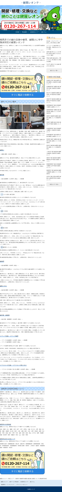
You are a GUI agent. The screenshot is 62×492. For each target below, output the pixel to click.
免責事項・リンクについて (7, 484)
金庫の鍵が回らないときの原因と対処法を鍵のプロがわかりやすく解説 (53, 53)
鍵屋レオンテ (4, 481)
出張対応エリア (34, 32)
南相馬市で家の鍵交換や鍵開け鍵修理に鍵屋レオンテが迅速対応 (53, 172)
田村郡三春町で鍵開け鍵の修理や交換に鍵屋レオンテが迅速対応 (53, 141)
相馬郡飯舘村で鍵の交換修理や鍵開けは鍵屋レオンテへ (53, 106)
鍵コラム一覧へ (54, 70)
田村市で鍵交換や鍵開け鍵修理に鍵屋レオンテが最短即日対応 (53, 147)
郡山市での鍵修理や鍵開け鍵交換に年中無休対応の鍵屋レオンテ (53, 94)
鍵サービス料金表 (14, 481)
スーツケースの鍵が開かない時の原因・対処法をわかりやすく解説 (53, 47)
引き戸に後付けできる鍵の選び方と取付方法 (53, 65)
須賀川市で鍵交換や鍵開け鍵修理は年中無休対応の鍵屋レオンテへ (53, 100)
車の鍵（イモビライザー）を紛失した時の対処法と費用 (53, 41)
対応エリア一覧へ (54, 184)
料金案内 (24, 32)
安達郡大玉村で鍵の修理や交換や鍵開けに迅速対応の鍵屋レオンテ (53, 82)
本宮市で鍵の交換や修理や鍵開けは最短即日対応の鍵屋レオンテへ (53, 178)
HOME (17, 32)
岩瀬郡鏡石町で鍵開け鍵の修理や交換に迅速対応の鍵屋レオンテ (53, 88)
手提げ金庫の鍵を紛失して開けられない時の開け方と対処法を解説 (53, 59)
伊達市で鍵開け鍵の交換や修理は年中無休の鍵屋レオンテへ (53, 124)
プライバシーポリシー (21, 484)
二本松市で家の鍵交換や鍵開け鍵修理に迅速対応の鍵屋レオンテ (53, 153)
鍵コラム (43, 32)
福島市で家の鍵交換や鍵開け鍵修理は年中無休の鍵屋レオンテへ (53, 159)
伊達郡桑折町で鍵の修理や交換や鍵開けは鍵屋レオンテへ (53, 135)
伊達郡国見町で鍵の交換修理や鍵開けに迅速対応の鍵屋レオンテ (53, 130)
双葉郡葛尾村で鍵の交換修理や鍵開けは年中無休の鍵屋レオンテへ (53, 165)
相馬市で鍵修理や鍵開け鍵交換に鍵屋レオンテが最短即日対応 (53, 117)
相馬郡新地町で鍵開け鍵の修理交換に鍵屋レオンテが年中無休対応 (53, 111)
